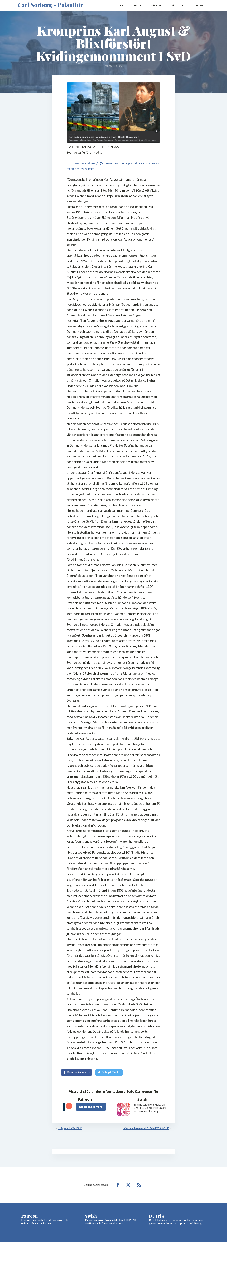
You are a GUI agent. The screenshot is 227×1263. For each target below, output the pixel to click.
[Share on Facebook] (76, 1073)
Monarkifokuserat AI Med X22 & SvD (146, 1128)
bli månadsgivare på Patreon (44, 1221)
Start (121, 5)
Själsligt (156, 5)
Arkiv (137, 5)
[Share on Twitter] (109, 1073)
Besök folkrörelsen (160, 1220)
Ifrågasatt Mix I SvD (70, 1128)
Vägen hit (178, 5)
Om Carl (199, 5)
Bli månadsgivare (91, 1107)
